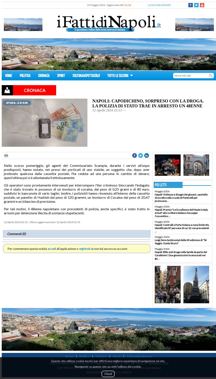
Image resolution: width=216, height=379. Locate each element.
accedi (52, 248)
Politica (84, 356)
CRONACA (44, 76)
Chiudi (108, 374)
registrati (84, 248)
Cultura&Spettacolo (139, 356)
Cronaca (101, 356)
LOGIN (152, 5)
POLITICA (25, 76)
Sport (116, 356)
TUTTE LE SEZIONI (120, 76)
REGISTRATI (164, 5)
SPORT (61, 76)
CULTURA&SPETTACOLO (86, 76)
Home (69, 356)
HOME (8, 76)
